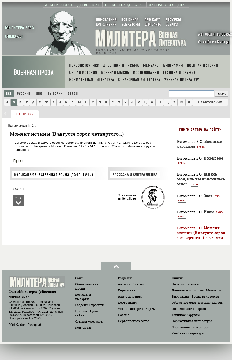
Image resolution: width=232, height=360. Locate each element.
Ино (39, 93)
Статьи (138, 284)
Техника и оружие (186, 315)
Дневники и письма (188, 290)
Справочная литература (190, 327)
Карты (150, 309)
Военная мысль (210, 302)
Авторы (124, 284)
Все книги (84, 296)
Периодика (126, 290)
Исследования (183, 309)
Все (9, 93)
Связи (73, 93)
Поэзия (123, 315)
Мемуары (213, 290)
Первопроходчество (133, 321)
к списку (25, 114)
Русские (24, 93)
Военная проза (33, 72)
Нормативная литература (192, 321)
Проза (18, 161)
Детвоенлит (127, 302)
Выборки (55, 93)
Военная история (205, 296)
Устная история (130, 309)
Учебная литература (188, 333)
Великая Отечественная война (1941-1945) (53, 174)
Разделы (89, 305)
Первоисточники (185, 284)
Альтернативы (130, 296)
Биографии (180, 296)
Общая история (184, 302)
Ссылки (89, 321)
